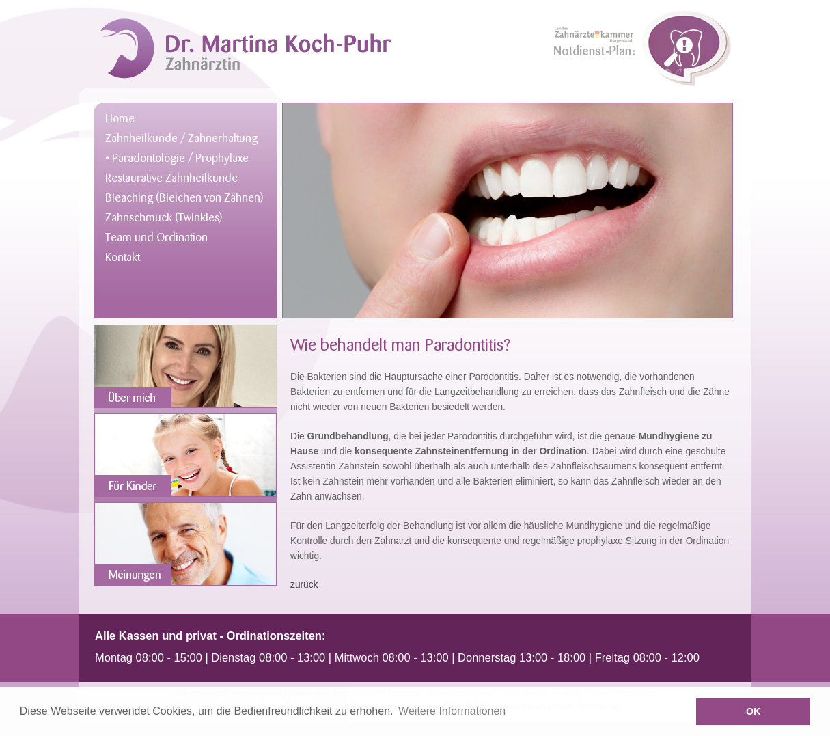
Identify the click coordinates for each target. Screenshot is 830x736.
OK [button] (753, 711)
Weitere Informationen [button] (452, 711)
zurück (304, 585)
